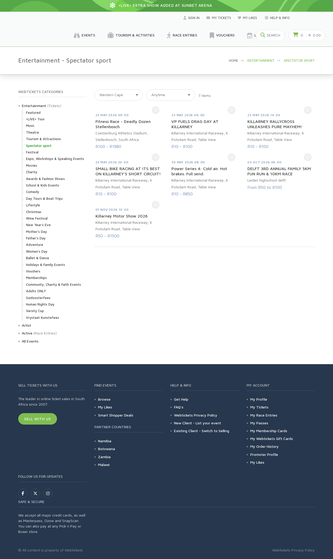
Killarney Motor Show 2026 (121, 216)
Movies (31, 165)
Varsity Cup (35, 311)
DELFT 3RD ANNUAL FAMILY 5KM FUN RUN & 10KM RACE (279, 171)
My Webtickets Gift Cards (271, 438)
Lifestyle (33, 205)
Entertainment (34, 105)
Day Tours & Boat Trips (44, 198)
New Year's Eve (38, 225)
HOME (233, 60)
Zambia (104, 457)
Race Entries (182, 35)
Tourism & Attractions (43, 139)
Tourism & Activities (131, 35)
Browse (104, 399)
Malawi (104, 464)
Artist (26, 325)
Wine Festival (37, 218)
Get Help (181, 399)
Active (27, 333)
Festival (32, 152)
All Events (30, 341)
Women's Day (36, 251)
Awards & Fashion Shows (45, 179)
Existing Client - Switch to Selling (201, 430)
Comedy (32, 192)
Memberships (36, 278)
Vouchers (222, 35)
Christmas (33, 212)
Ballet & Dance (37, 258)
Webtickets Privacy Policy (195, 415)
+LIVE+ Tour (35, 119)
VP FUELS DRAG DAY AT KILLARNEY (195, 124)
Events (84, 35)
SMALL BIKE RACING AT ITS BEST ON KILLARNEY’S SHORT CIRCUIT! (128, 171)
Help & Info (277, 18)
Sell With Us (37, 419)
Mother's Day (36, 231)
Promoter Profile (264, 454)
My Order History (264, 446)
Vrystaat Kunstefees (42, 317)
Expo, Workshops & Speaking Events (55, 159)
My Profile (258, 399)
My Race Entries (263, 415)
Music (30, 125)
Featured (33, 112)
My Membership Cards (268, 430)
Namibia (104, 441)
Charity (31, 172)
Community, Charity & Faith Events (53, 284)
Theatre (32, 132)
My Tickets (218, 18)
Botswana (106, 448)
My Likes (248, 18)
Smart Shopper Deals (115, 415)
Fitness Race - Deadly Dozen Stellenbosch (123, 124)
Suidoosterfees (38, 298)
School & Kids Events (42, 185)
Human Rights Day (40, 304)
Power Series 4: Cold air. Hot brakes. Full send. (199, 171)
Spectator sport (39, 146)
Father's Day (36, 238)
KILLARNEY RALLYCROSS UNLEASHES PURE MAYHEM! (274, 124)
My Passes (259, 423)
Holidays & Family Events (45, 265)
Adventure (34, 245)
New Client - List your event (197, 423)
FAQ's (178, 407)
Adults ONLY (36, 291)
